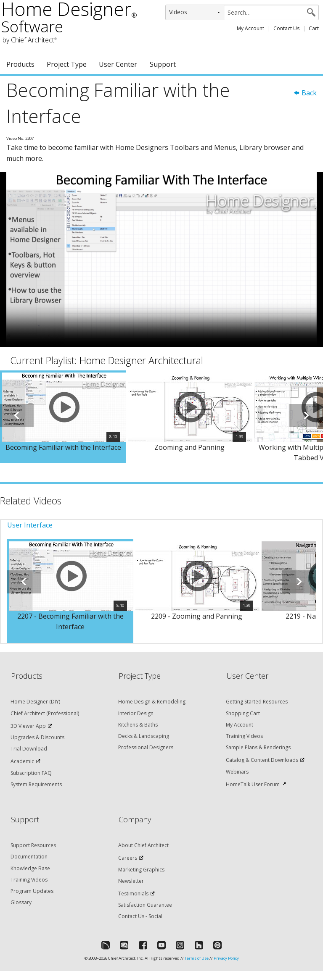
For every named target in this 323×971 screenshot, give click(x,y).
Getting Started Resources (257, 701)
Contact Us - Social (140, 916)
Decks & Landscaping (143, 736)
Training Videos (244, 736)
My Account (250, 28)
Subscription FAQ (31, 773)
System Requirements (36, 784)
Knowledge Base (30, 868)
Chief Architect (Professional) (45, 713)
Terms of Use (197, 958)
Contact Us (286, 28)
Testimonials (133, 893)
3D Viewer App (28, 726)
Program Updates (32, 891)
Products (20, 64)
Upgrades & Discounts (37, 737)
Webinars (237, 771)
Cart (314, 28)
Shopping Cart (243, 713)
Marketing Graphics (141, 869)
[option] (63, 417)
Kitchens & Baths (138, 724)
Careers (127, 857)
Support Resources (33, 845)
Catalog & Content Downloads (262, 760)
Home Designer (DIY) (35, 701)
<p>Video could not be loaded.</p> (161, 259)
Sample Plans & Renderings (258, 747)
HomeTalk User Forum (253, 784)
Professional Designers (145, 747)
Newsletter (131, 880)
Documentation (29, 856)
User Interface (30, 525)
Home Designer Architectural (141, 360)
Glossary (21, 902)
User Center (118, 64)
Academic (22, 761)
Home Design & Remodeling (151, 701)
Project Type (67, 64)
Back (305, 92)
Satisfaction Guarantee (145, 904)
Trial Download (29, 748)
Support (163, 64)
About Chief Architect (143, 845)
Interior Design (136, 713)
